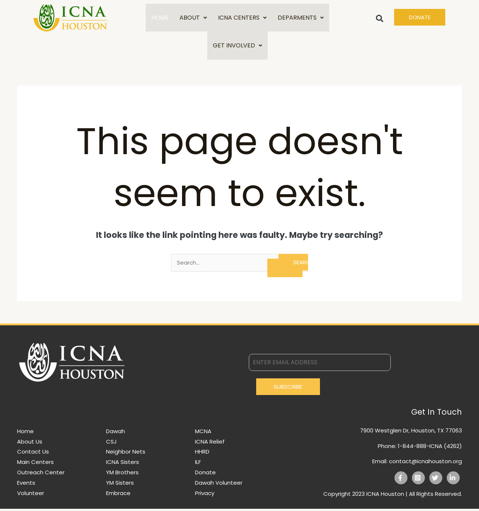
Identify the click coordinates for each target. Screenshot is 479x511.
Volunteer (30, 495)
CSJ (111, 444)
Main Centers (35, 464)
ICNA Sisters (122, 464)
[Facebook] (400, 480)
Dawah (115, 433)
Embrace (118, 495)
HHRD (202, 454)
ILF (198, 464)
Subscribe (288, 389)
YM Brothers (122, 474)
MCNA (203, 433)
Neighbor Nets (125, 454)
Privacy (204, 495)
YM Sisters (120, 485)
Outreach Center (41, 474)
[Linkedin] (453, 480)
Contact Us (33, 454)
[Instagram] (418, 480)
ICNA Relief (210, 444)
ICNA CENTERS (242, 18)
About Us (29, 444)
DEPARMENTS (301, 18)
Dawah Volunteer (218, 485)
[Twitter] (435, 480)
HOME (159, 18)
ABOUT (193, 18)
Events (26, 485)
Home (25, 433)
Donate (205, 474)
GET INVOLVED (237, 47)
